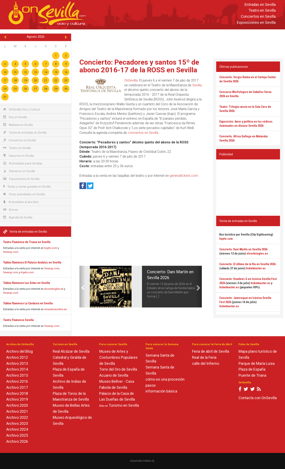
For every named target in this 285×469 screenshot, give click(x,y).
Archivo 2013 (17, 363)
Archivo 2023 (17, 423)
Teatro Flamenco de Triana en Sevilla (26, 242)
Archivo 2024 (17, 429)
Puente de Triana (252, 375)
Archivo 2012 (17, 357)
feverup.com (10, 251)
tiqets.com (50, 248)
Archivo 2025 (17, 435)
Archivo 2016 (17, 381)
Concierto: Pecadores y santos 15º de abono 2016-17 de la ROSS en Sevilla (139, 66)
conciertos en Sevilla (143, 133)
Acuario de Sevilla (113, 375)
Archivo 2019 (17, 399)
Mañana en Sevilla (18, 125)
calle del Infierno (205, 363)
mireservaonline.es (55, 309)
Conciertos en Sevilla (258, 16)
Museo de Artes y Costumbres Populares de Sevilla (118, 357)
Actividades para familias (22, 163)
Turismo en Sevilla (124, 405)
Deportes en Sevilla (18, 155)
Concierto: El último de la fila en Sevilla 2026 (247, 264)
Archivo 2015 (17, 375)
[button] (82, 286)
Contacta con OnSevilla (258, 398)
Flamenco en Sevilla (19, 171)
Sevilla (197, 85)
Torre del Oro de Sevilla (118, 369)
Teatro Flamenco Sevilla (18, 320)
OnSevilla (131, 80)
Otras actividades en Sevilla (24, 194)
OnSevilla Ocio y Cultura (21, 109)
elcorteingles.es (53, 288)
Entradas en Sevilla (260, 4)
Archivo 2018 (17, 393)
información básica (161, 391)
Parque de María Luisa (257, 363)
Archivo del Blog (19, 351)
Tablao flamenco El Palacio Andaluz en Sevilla (32, 262)
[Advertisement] (178, 43)
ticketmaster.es (256, 268)
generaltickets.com (184, 176)
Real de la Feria (204, 357)
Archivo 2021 (17, 411)
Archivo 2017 (17, 387)
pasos (151, 385)
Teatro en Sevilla (262, 10)
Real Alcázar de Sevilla (71, 351)
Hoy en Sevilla (15, 117)
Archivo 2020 (17, 405)
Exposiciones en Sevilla (256, 22)
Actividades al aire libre (21, 202)
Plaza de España (252, 369)
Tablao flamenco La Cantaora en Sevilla (28, 303)
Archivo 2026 (17, 441)
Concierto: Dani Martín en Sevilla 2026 (243, 249)
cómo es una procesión (165, 379)
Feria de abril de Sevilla (210, 351)
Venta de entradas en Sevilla (24, 132)
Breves (10, 209)
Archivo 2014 (17, 369)
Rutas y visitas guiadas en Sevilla (27, 186)
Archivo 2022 (17, 417)
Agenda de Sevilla (17, 217)
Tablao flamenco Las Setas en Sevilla (26, 283)
